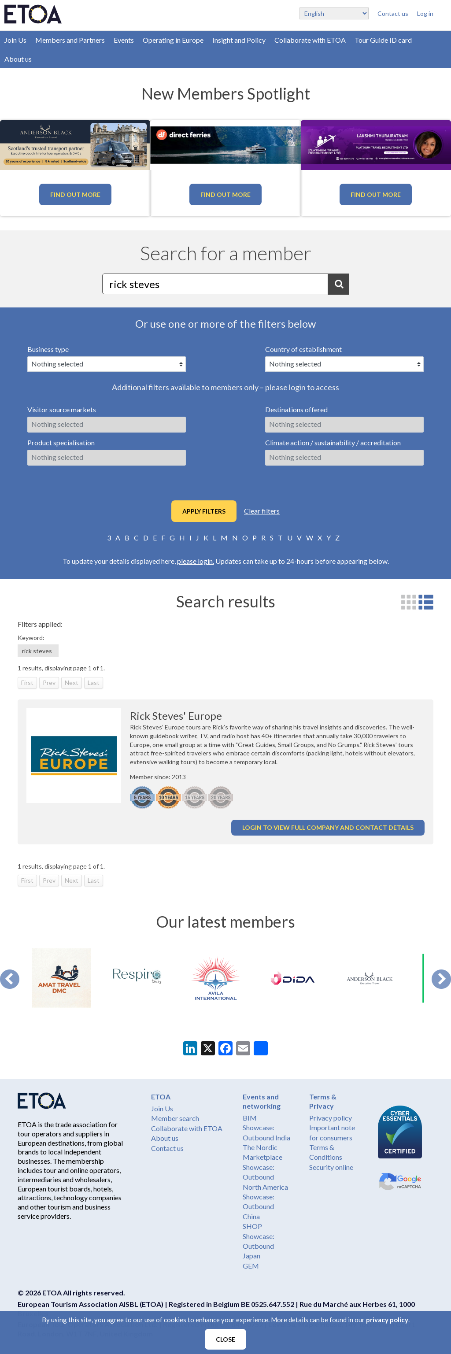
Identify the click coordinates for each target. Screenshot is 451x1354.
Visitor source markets (61, 409)
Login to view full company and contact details (328, 827)
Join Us (15, 40)
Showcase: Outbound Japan (258, 1246)
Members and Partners (70, 40)
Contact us (392, 13)
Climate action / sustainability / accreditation (333, 442)
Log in (425, 13)
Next (441, 979)
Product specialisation (61, 442)
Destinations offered (296, 409)
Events (124, 40)
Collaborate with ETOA (310, 40)
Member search (175, 1118)
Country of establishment (303, 349)
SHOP (252, 1226)
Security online (331, 1167)
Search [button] (338, 284)
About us (18, 59)
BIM (250, 1118)
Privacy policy (330, 1118)
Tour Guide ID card (383, 40)
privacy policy (387, 1320)
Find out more (75, 194)
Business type (48, 349)
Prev (9, 979)
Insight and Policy (239, 40)
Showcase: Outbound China (258, 1206)
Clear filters (262, 511)
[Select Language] (334, 13)
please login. (195, 561)
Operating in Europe (173, 40)
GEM (251, 1266)
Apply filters (204, 511)
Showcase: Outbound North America (265, 1177)
